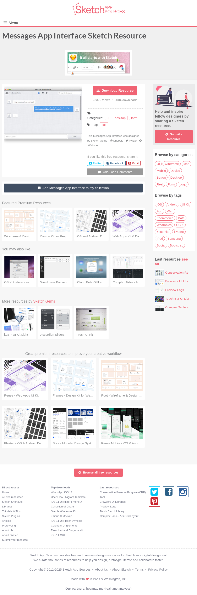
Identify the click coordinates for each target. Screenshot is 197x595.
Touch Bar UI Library (179, 298)
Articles (6, 520)
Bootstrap (176, 245)
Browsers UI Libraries (180, 281)
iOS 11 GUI (58, 535)
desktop (120, 118)
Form (171, 184)
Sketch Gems (99, 140)
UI (158, 164)
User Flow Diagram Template (68, 497)
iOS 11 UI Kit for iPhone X (66, 501)
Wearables (164, 225)
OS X (180, 225)
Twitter (133, 140)
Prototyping (9, 525)
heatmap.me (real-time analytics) (108, 588)
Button (161, 177)
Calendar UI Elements (64, 525)
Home (5, 492)
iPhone (179, 231)
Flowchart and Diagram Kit (67, 530)
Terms (139, 569)
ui (108, 118)
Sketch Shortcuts (12, 501)
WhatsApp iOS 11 (61, 492)
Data (181, 218)
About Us (7, 530)
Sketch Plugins (11, 516)
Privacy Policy (158, 569)
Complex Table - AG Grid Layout (119, 516)
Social (161, 245)
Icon (186, 164)
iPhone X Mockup (61, 516)
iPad (160, 238)
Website (93, 145)
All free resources (12, 497)
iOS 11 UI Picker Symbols (66, 520)
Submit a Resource (173, 137)
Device (175, 170)
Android (171, 204)
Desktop (176, 177)
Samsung (174, 238)
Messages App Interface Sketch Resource (74, 35)
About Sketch (10, 535)
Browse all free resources (98, 472)
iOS (159, 204)
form (134, 118)
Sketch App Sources (76, 569)
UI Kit (186, 204)
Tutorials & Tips (11, 511)
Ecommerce (165, 218)
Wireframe (171, 164)
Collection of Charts (62, 506)
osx (104, 124)
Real (160, 184)
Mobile (161, 170)
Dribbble (118, 140)
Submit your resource (15, 539)
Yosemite (163, 231)
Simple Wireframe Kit (63, 511)
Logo (183, 184)
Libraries (7, 506)
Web (170, 211)
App (159, 211)
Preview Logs (174, 290)
